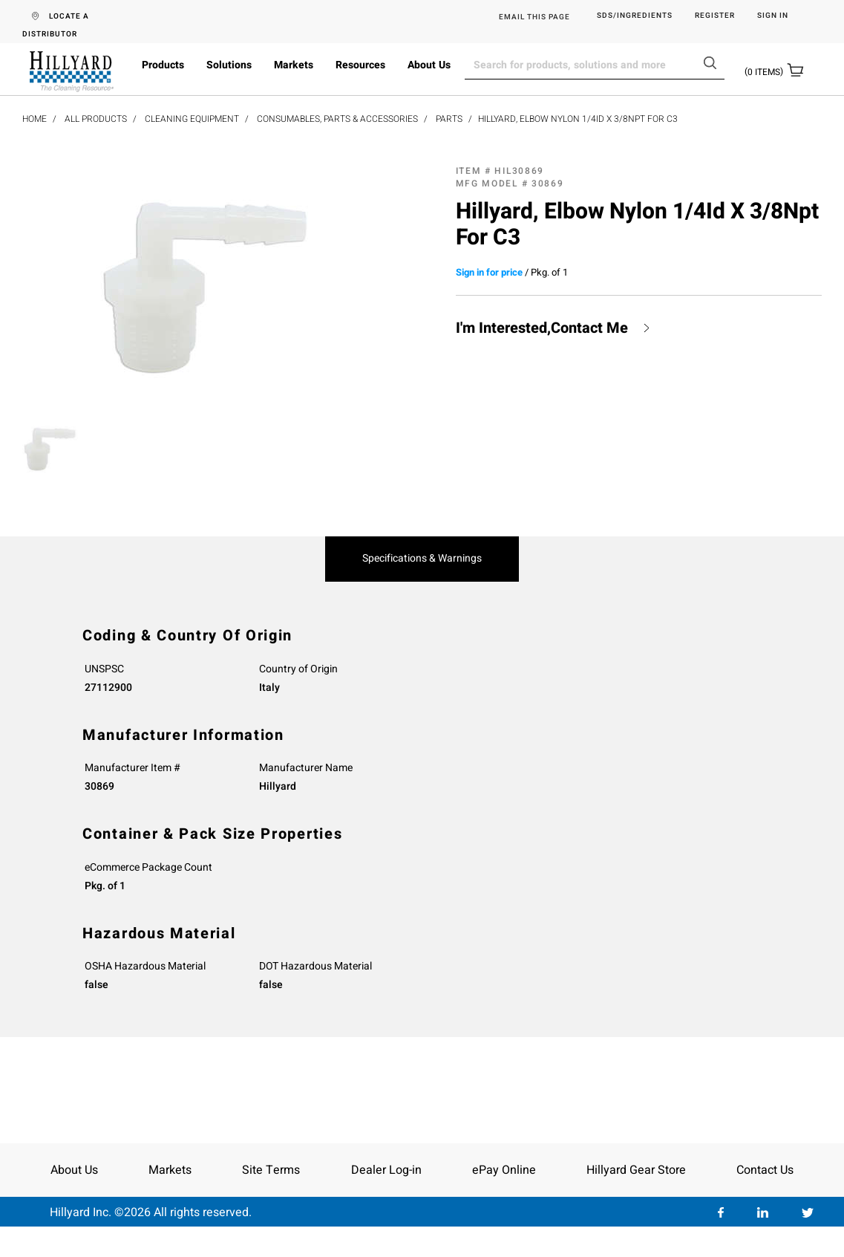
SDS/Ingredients (635, 16)
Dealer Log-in (386, 1170)
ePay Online (504, 1170)
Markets (293, 65)
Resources (360, 65)
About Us (429, 65)
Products (163, 65)
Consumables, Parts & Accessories (337, 119)
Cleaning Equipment (192, 119)
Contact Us (765, 1170)
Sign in (772, 16)
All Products (96, 119)
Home (34, 119)
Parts (449, 119)
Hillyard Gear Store (636, 1170)
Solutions (229, 65)
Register (715, 16)
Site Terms (271, 1170)
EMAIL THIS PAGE (534, 17)
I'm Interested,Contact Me (542, 328)
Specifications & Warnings (422, 558)
